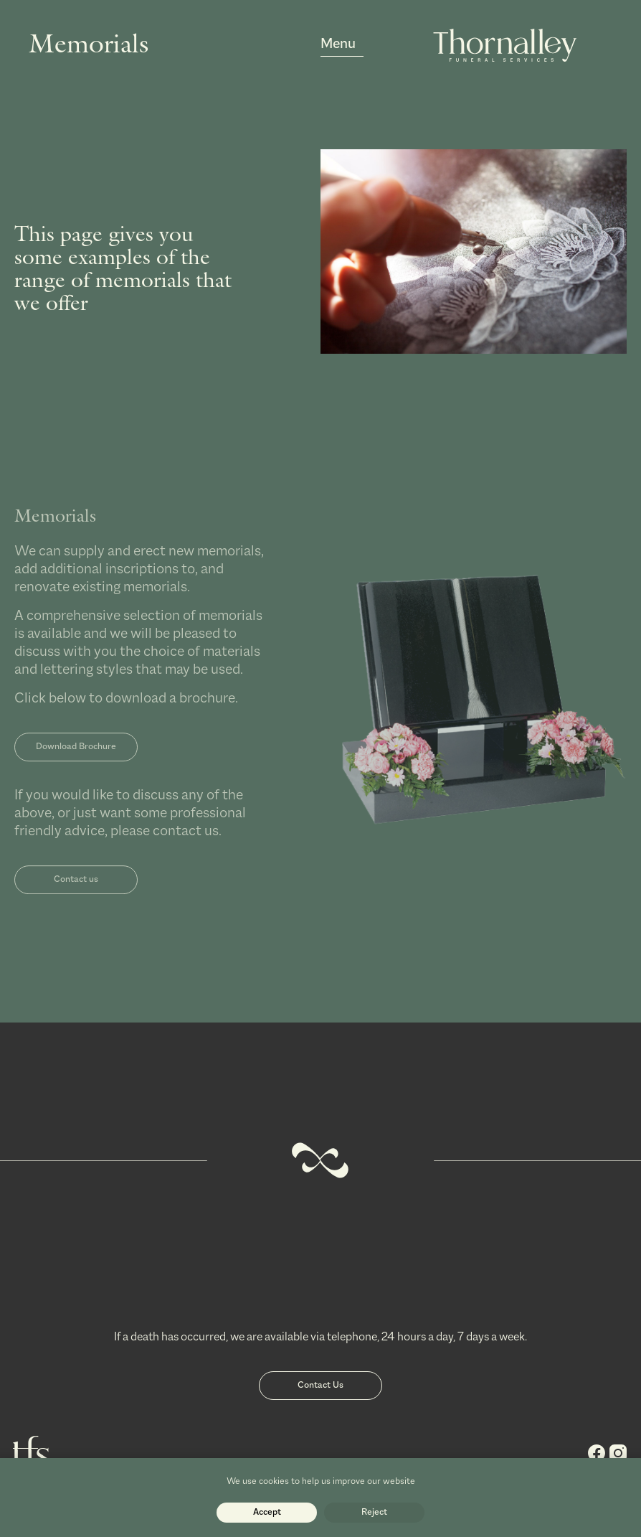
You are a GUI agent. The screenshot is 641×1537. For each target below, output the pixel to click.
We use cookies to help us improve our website (321, 1481)
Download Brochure (76, 760)
